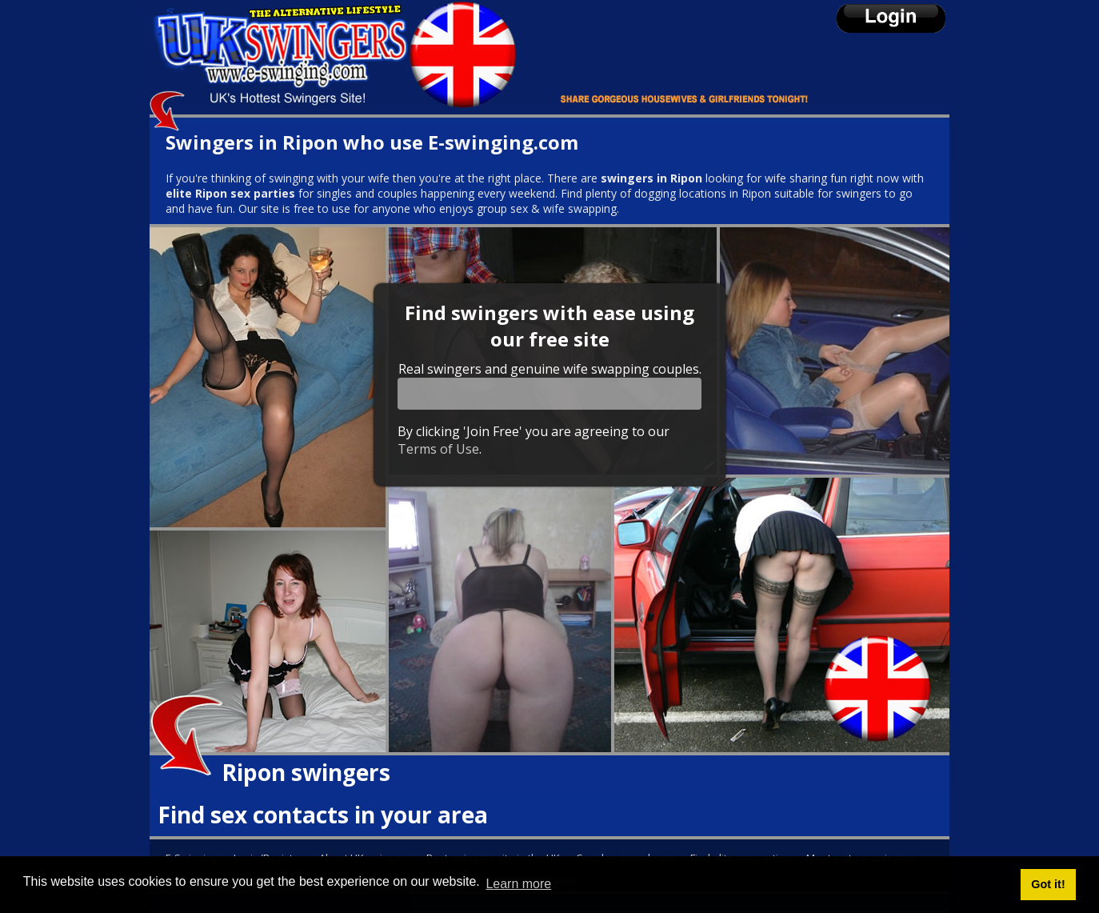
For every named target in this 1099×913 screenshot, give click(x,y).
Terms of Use (438, 449)
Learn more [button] (518, 884)
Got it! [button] (1048, 884)
